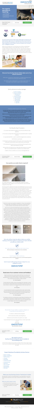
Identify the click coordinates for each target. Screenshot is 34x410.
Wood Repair (6, 359)
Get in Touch (17, 22)
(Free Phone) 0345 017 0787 (9, 406)
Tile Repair (5, 358)
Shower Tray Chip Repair (17, 92)
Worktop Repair (17, 99)
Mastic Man (17, 102)
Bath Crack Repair (17, 98)
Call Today (17, 331)
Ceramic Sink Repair (17, 97)
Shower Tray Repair (17, 91)
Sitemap (20, 407)
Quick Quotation (27, 22)
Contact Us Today (17, 156)
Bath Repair (17, 101)
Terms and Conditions (15, 407)
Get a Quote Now (27, 156)
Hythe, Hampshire (17, 406)
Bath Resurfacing (17, 93)
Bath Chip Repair (17, 100)
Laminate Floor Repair (17, 96)
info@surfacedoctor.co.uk (25, 406)
